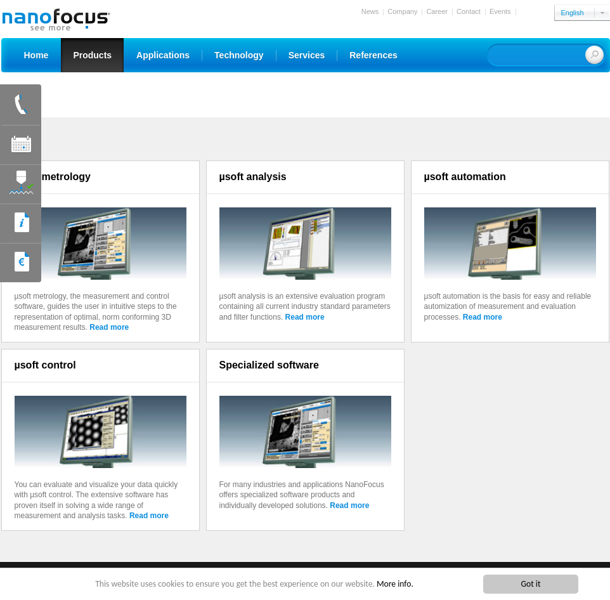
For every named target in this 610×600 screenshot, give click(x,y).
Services (307, 55)
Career (437, 11)
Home (36, 55)
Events (500, 11)
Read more (109, 327)
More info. (395, 585)
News (370, 11)
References (373, 55)
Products (92, 55)
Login (528, 11)
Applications (163, 55)
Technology (239, 55)
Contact (469, 11)
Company (402, 11)
